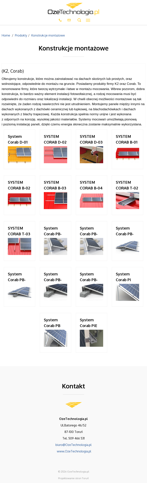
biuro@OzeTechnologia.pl (73, 445)
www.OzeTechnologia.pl (73, 451)
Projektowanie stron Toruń (73, 478)
